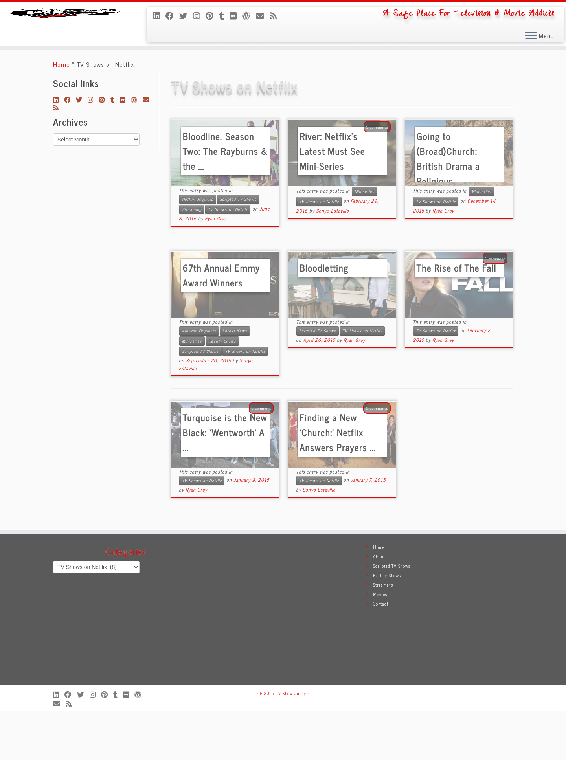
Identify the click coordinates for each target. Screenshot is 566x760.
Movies (380, 642)
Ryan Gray (215, 267)
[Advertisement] (283, 662)
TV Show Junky (291, 741)
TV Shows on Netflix (228, 258)
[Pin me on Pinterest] (212, 15)
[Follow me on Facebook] (172, 15)
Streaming (192, 258)
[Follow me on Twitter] (186, 15)
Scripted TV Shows (238, 247)
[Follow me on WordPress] (249, 15)
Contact (380, 652)
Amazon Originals (199, 379)
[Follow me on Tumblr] (224, 15)
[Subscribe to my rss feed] (276, 15)
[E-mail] (263, 15)
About (379, 605)
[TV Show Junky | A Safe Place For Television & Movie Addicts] (65, 48)
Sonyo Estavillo (332, 259)
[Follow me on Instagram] (199, 15)
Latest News (234, 379)
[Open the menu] (531, 36)
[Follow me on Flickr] (236, 15)
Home (61, 113)
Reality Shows (222, 389)
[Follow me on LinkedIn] (159, 15)
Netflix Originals (197, 247)
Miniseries (365, 240)
